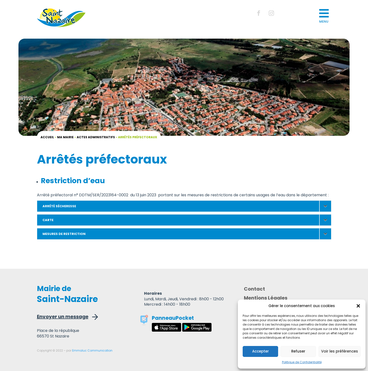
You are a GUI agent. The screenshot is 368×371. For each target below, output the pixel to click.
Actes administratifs (96, 137)
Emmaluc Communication (92, 350)
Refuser (298, 351)
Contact (254, 289)
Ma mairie (65, 137)
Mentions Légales (265, 298)
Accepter (260, 351)
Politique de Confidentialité (302, 362)
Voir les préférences (339, 351)
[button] (358, 305)
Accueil (47, 137)
